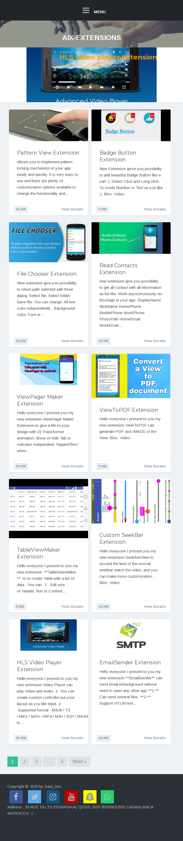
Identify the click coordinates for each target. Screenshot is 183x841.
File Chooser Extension (47, 274)
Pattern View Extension (48, 153)
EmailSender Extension (130, 662)
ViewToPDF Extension (128, 410)
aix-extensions (91, 38)
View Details (72, 209)
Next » (79, 761)
